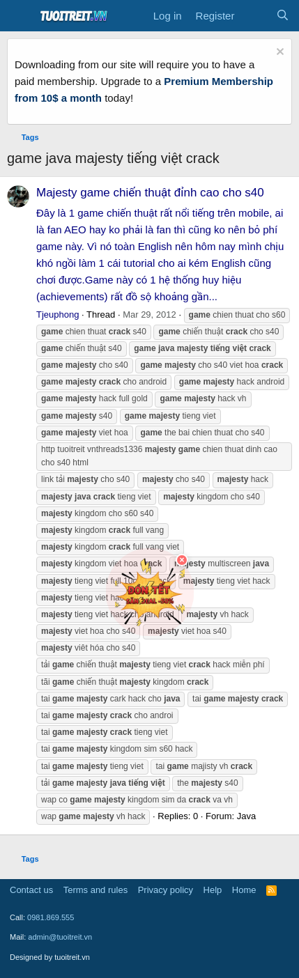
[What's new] (254, 16)
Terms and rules (95, 890)
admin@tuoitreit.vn (60, 937)
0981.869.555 (50, 917)
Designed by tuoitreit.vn (50, 957)
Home (244, 890)
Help (213, 890)
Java (246, 816)
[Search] (282, 16)
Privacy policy (165, 890)
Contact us (31, 890)
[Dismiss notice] (278, 53)
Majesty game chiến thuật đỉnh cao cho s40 (150, 192)
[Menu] (19, 16)
